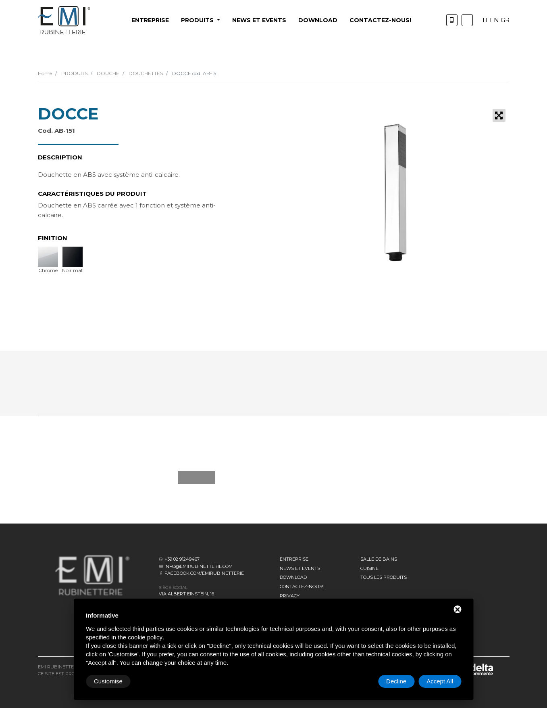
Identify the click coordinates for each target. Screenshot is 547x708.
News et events (259, 20)
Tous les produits (383, 577)
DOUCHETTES (145, 73)
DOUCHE (107, 73)
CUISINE (369, 568)
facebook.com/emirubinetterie (204, 573)
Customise (108, 681)
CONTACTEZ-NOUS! (380, 20)
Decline (396, 681)
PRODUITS (73, 73)
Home (45, 73)
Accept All (439, 681)
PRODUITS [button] (198, 20)
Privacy (289, 596)
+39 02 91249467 (182, 559)
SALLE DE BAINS (378, 559)
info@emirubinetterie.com (198, 566)
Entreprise (150, 20)
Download (317, 20)
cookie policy (145, 637)
